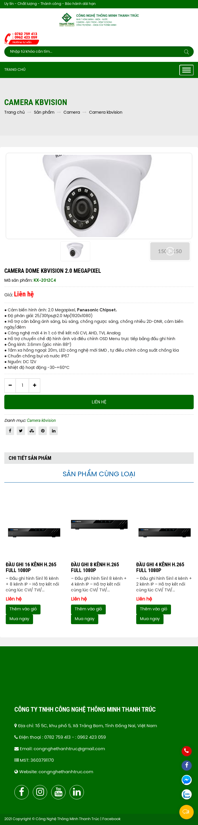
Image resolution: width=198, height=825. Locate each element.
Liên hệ (99, 402)
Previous (5, 561)
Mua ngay (19, 619)
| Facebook (110, 819)
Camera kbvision (41, 420)
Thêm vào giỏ (23, 609)
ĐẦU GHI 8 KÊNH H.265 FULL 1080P (95, 567)
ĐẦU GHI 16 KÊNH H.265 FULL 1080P (31, 567)
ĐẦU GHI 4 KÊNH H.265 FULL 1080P (160, 567)
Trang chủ (15, 70)
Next (192, 561)
